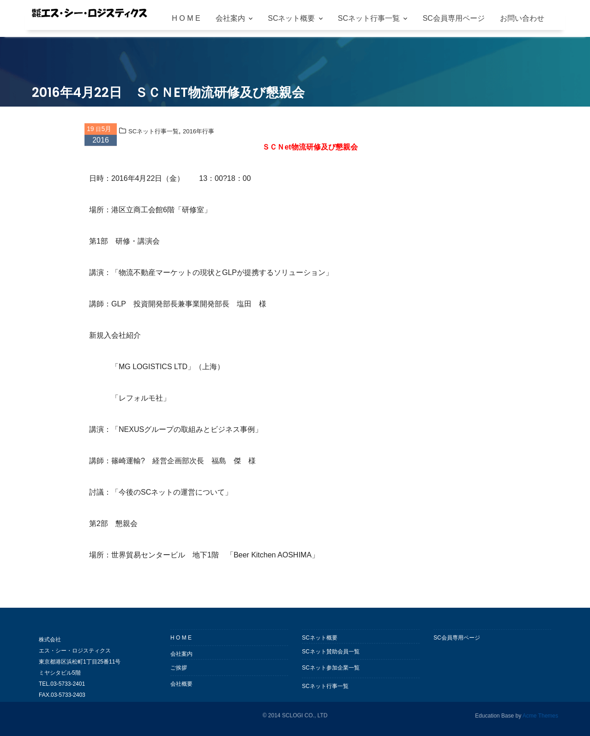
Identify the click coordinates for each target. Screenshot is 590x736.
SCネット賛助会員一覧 (331, 656)
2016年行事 (198, 133)
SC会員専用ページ (453, 18)
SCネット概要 (291, 18)
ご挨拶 (178, 673)
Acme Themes (540, 715)
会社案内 (230, 18)
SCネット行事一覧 (369, 18)
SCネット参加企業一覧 (331, 673)
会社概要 (181, 689)
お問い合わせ (522, 18)
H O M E (186, 18)
